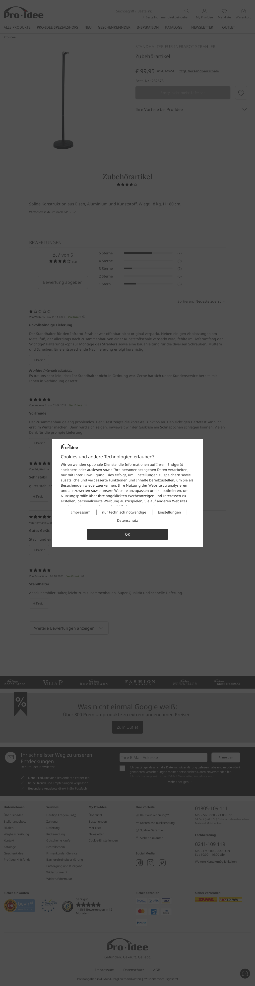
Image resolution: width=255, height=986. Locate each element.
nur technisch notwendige (124, 512)
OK (127, 534)
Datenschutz (127, 520)
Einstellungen (169, 512)
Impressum (80, 512)
